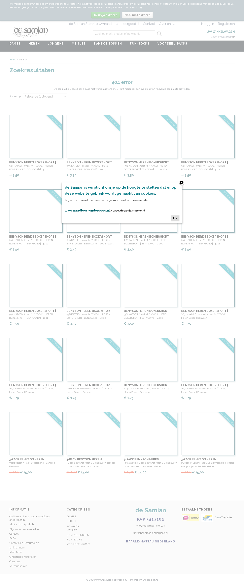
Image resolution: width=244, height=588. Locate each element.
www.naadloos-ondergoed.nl (87, 210)
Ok (175, 218)
